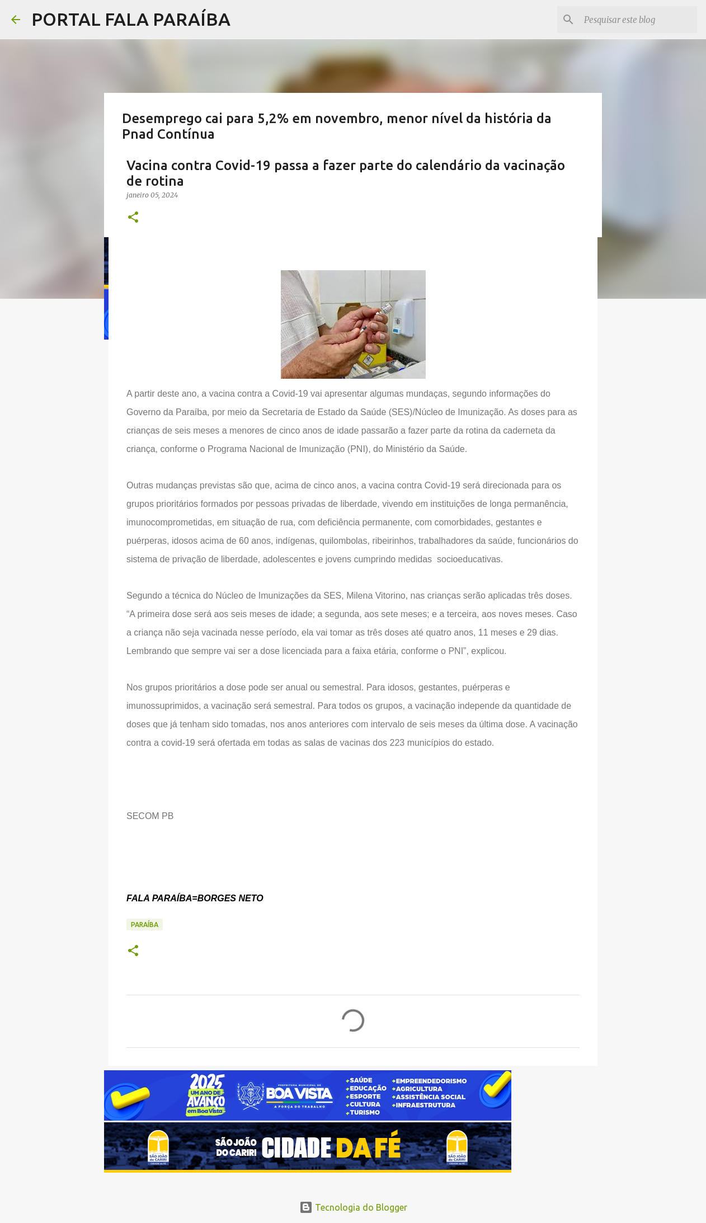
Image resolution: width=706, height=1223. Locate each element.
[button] (133, 217)
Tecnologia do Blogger (353, 1207)
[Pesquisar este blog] (638, 19)
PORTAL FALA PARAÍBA (130, 19)
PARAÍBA (144, 924)
